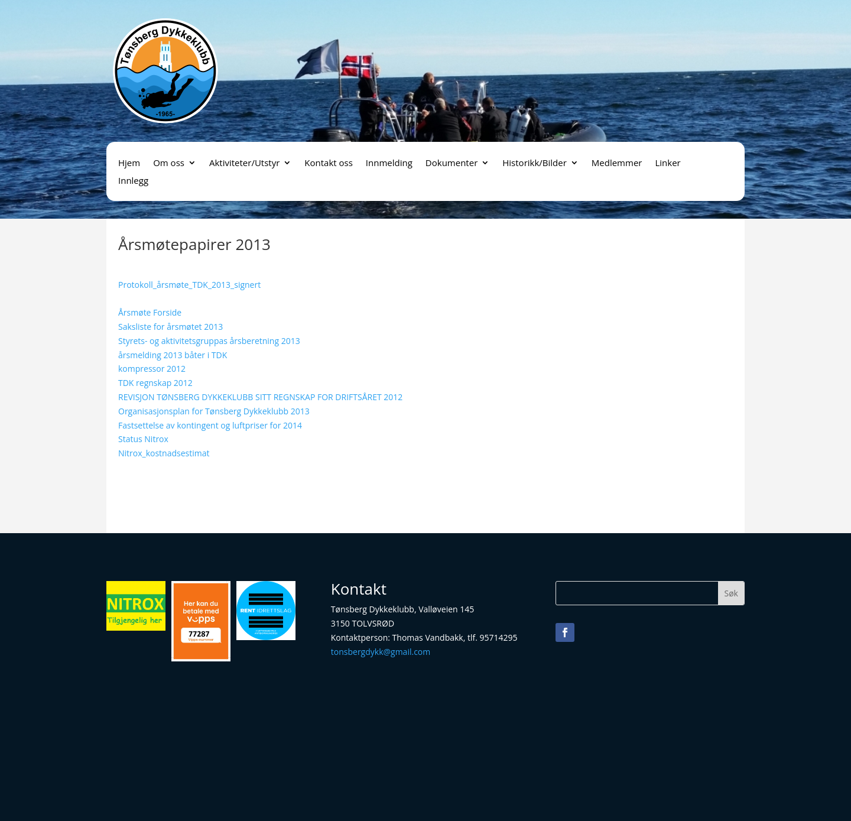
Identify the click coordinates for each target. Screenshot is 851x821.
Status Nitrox (143, 438)
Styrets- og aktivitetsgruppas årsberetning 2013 (209, 340)
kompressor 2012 (152, 368)
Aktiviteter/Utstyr (244, 163)
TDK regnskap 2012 (155, 382)
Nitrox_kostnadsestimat (164, 453)
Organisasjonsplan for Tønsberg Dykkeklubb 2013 (214, 411)
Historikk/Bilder (534, 163)
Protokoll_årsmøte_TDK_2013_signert (189, 284)
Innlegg (133, 181)
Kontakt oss (328, 163)
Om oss (168, 163)
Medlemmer (617, 163)
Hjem (129, 163)
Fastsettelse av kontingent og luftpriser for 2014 (210, 425)
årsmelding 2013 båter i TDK (172, 355)
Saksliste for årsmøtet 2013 (170, 326)
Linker (667, 163)
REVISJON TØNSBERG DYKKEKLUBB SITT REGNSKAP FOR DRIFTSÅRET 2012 (260, 397)
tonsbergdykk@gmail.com (380, 651)
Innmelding (389, 163)
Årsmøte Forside (149, 312)
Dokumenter (452, 163)
